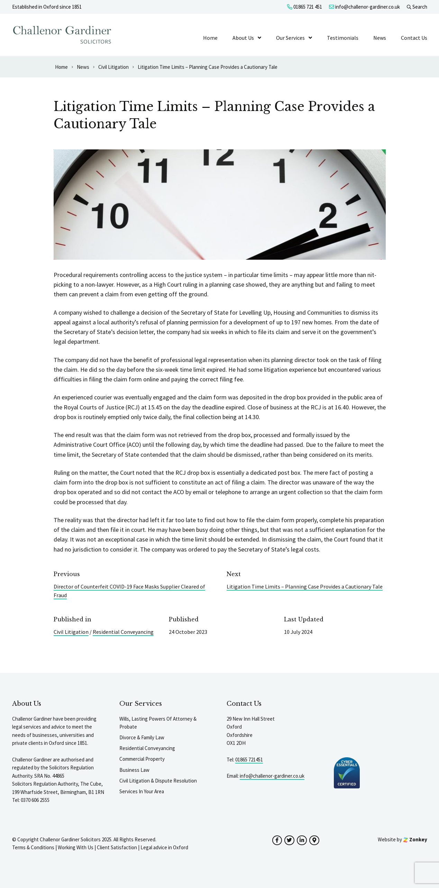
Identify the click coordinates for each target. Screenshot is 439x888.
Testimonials (342, 37)
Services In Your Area (141, 791)
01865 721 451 (304, 6)
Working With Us (75, 847)
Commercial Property (142, 759)
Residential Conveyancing (123, 631)
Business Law (134, 770)
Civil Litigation (71, 631)
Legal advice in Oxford (164, 847)
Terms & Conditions (33, 847)
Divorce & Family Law (141, 737)
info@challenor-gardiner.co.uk (364, 6)
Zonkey (415, 839)
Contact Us (414, 37)
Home (210, 37)
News (379, 37)
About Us (243, 37)
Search (417, 6)
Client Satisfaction (117, 847)
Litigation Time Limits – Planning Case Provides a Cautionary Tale (305, 586)
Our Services (290, 37)
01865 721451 (249, 759)
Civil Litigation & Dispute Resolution (158, 780)
